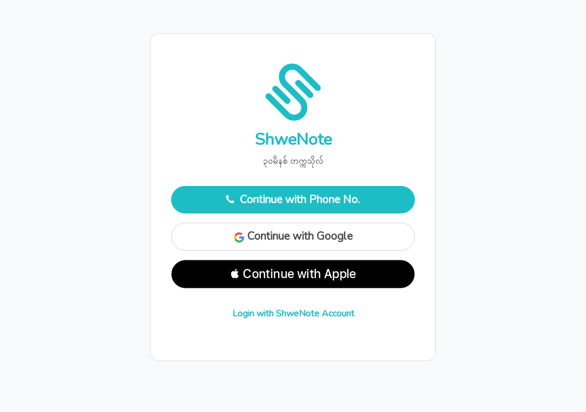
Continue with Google (293, 236)
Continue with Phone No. (293, 199)
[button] (293, 274)
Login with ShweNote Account (293, 313)
